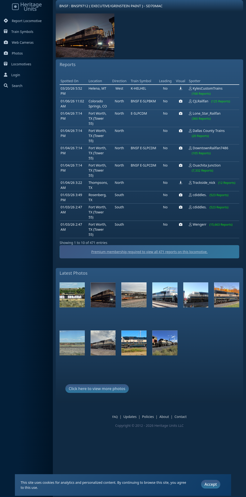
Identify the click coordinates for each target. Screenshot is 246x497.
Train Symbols (18, 31)
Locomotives (17, 64)
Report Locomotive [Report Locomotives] (23, 21)
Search (13, 85)
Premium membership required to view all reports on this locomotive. (149, 320)
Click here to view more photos (97, 457)
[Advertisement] (147, 107)
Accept (210, 484)
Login (12, 75)
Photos (13, 53)
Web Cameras (19, 42)
